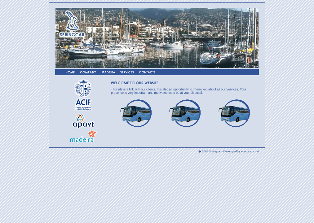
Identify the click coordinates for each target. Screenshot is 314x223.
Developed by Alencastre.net (241, 151)
